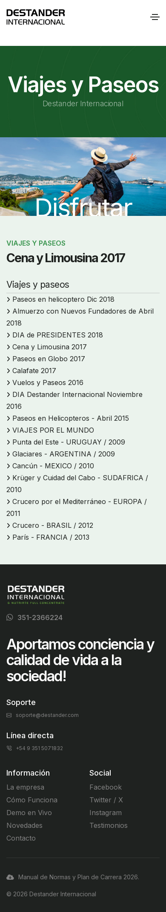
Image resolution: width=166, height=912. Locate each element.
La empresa (25, 787)
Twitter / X (106, 800)
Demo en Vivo (29, 812)
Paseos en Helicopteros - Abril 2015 (70, 418)
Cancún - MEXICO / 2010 (53, 466)
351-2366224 (40, 617)
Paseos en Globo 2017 (48, 358)
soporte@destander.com (42, 715)
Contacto (21, 838)
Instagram (105, 812)
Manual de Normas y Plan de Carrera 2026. (72, 877)
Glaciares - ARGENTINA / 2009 (63, 454)
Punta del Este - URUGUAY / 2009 (68, 442)
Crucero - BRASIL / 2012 (52, 525)
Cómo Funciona (31, 800)
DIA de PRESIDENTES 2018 (57, 335)
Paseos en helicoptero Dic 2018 (63, 299)
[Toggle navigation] (155, 17)
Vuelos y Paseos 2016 (47, 382)
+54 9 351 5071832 (34, 748)
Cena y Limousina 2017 (49, 347)
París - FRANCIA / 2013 (50, 537)
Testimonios (108, 825)
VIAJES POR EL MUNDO (53, 430)
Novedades (24, 825)
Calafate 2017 (34, 370)
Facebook (105, 787)
